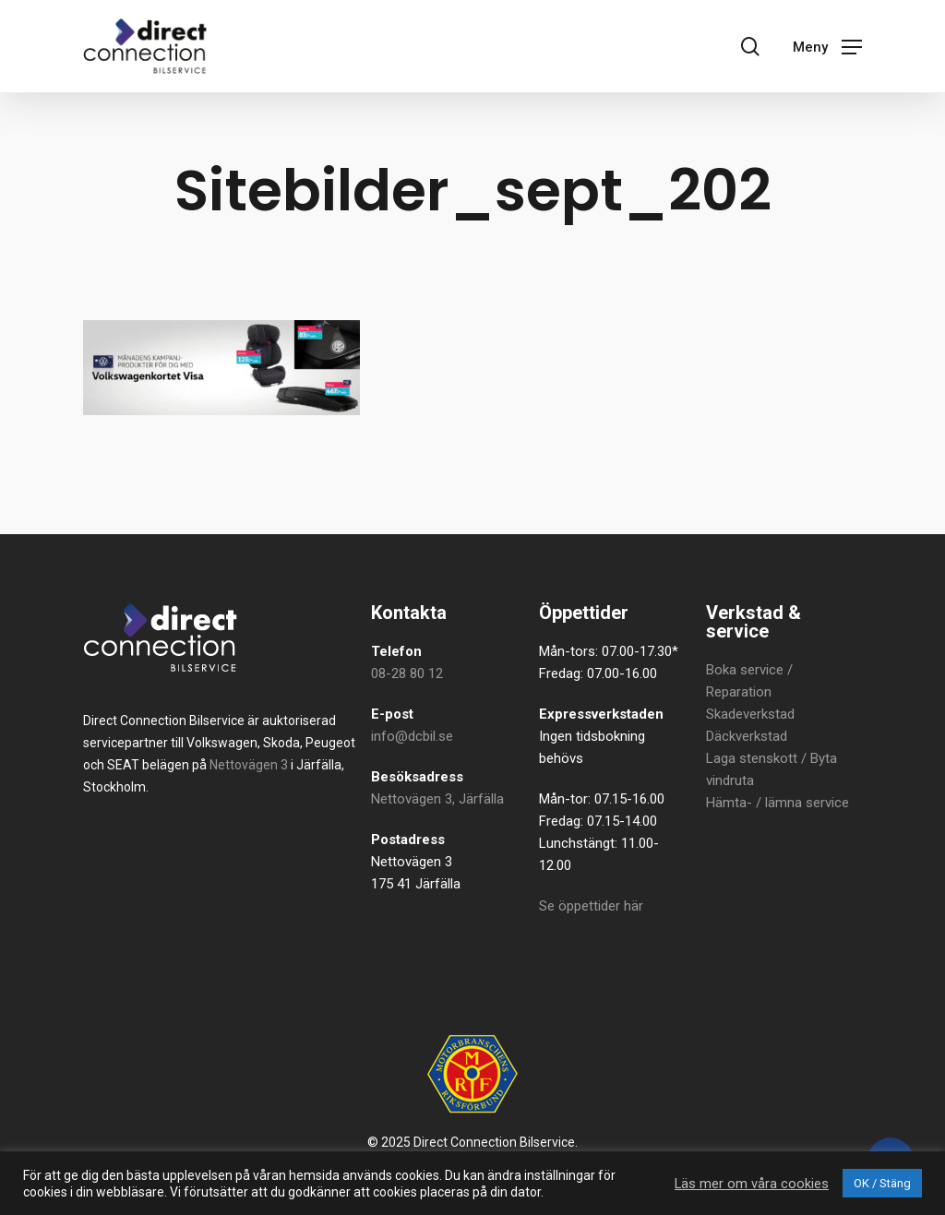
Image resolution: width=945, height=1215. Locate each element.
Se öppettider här (591, 906)
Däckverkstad (746, 736)
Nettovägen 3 (248, 764)
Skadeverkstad (750, 714)
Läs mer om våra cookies (752, 1183)
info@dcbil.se (412, 736)
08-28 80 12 (407, 673)
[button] (827, 45)
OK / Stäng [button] (882, 1183)
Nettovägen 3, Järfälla (437, 799)
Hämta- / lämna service (777, 802)
